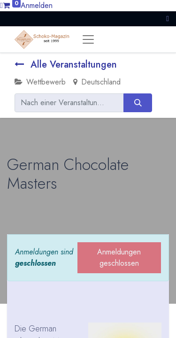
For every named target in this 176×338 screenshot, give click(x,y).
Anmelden (37, 5)
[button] (167, 18)
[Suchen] (137, 102)
